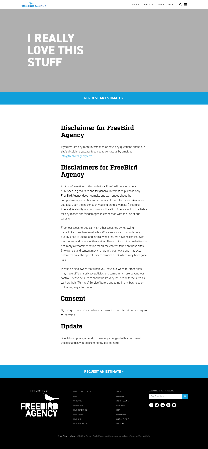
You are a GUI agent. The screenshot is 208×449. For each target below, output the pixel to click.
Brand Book (121, 405)
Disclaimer (72, 436)
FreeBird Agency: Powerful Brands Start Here (33, 4)
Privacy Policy (62, 436)
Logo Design (78, 414)
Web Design (78, 405)
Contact (171, 4)
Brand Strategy (80, 424)
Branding (77, 419)
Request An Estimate (82, 392)
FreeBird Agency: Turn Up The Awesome (40, 403)
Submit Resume (122, 401)
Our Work (136, 4)
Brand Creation (80, 410)
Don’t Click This (122, 419)
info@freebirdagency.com (76, 156)
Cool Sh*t (120, 424)
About (161, 4)
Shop (118, 410)
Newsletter (121, 414)
